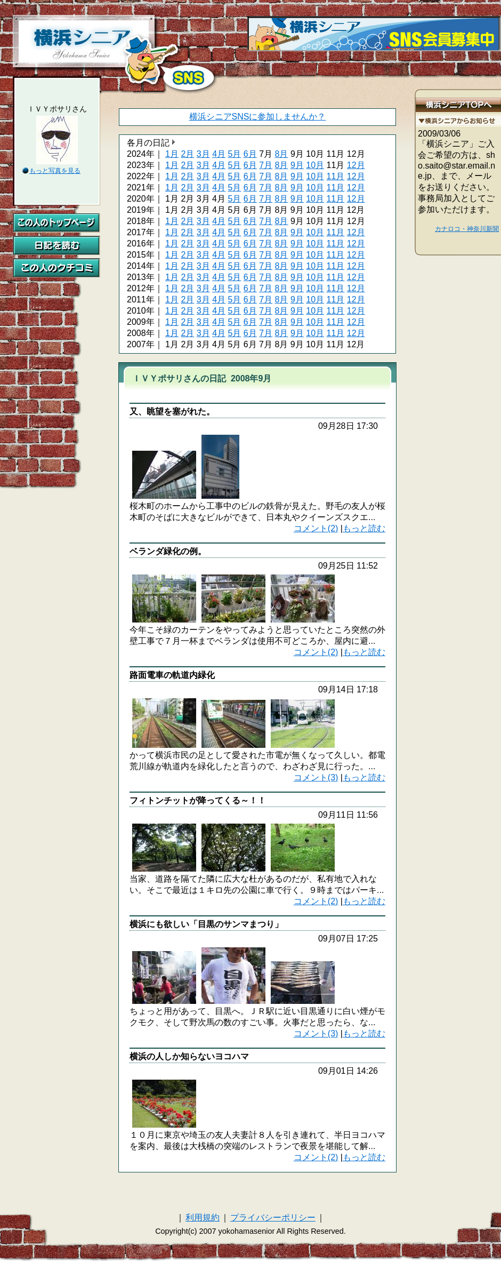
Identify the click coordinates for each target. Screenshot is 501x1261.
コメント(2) (316, 528)
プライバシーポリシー (273, 1217)
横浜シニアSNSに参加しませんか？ (257, 116)
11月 (336, 176)
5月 (234, 153)
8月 (281, 153)
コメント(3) (316, 777)
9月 (297, 165)
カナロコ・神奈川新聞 (467, 229)
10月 (315, 165)
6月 (250, 153)
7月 (265, 165)
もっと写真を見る (54, 170)
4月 (218, 153)
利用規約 (202, 1217)
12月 (356, 165)
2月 (187, 153)
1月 (172, 153)
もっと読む (364, 528)
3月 (203, 153)
